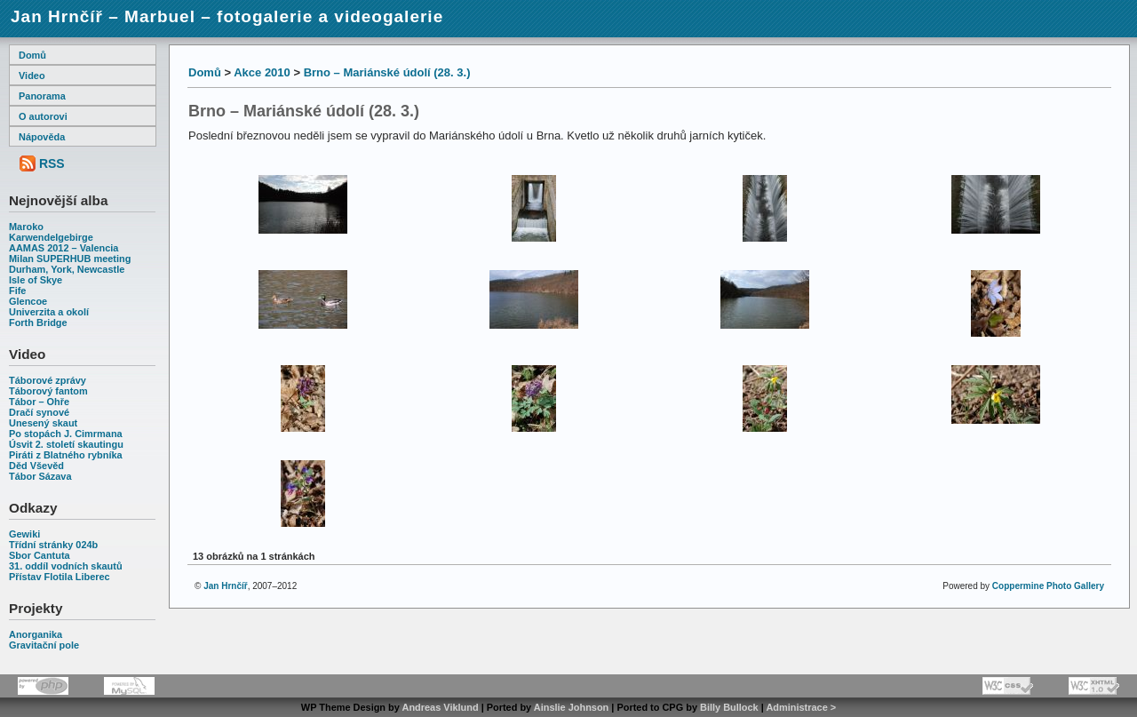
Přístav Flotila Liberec (59, 576)
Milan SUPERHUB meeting (70, 258)
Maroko (26, 226)
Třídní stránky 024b (53, 544)
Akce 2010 (262, 72)
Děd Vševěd (36, 465)
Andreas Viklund (440, 707)
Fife (17, 290)
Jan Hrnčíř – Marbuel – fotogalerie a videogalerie (227, 16)
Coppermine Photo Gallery (1048, 586)
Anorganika (35, 634)
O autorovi (43, 116)
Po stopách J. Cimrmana (66, 433)
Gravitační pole (44, 645)
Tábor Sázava (40, 476)
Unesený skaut (43, 423)
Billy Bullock (729, 707)
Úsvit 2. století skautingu (66, 444)
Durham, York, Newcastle (66, 269)
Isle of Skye (35, 280)
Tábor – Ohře (39, 401)
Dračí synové (39, 412)
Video (32, 75)
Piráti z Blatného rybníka (66, 455)
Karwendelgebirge (51, 237)
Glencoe (28, 301)
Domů (32, 55)
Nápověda (42, 136)
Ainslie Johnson (571, 707)
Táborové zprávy (47, 380)
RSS (52, 163)
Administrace (796, 707)
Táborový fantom (48, 391)
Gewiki (24, 534)
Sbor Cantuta (39, 555)
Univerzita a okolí (49, 312)
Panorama (42, 96)
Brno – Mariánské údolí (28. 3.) (387, 72)
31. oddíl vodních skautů (66, 566)
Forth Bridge (38, 322)
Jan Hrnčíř (225, 586)
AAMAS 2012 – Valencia (63, 248)
